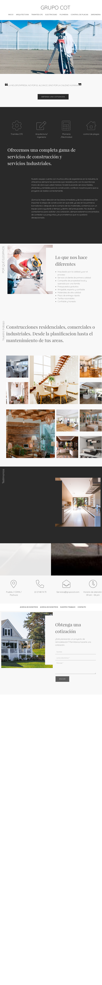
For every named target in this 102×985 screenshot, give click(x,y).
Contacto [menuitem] (82, 607)
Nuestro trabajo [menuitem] (67, 607)
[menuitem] (11, 15)
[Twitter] (50, 689)
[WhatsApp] (58, 689)
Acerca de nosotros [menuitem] (29, 607)
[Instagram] (54, 689)
